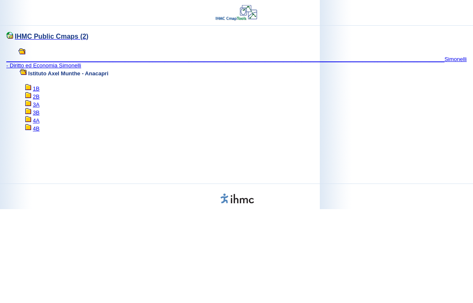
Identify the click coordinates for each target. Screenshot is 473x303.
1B (36, 88)
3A (36, 104)
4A (36, 120)
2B (36, 96)
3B (36, 112)
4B (36, 128)
